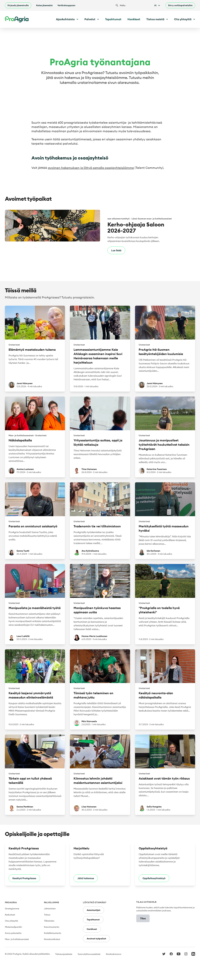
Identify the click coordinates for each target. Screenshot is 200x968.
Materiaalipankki (13, 927)
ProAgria (11, 902)
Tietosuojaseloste (63, 954)
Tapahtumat (113, 19)
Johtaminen (50, 908)
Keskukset (10, 914)
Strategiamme (12, 908)
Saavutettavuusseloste (89, 954)
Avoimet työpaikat (96, 938)
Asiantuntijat (93, 910)
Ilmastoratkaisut (52, 939)
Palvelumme (51, 902)
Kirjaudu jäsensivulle (18, 5)
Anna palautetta (13, 933)
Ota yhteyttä (11, 920)
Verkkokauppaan (66, 5)
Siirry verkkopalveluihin (180, 5)
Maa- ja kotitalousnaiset (17, 939)
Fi (157, 5)
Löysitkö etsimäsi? (94, 902)
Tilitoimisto (49, 920)
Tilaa (143, 918)
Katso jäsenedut (44, 5)
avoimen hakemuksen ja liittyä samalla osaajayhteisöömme (91, 168)
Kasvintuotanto (51, 927)
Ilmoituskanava (113, 954)
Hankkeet (134, 19)
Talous (47, 914)
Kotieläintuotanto (52, 933)
